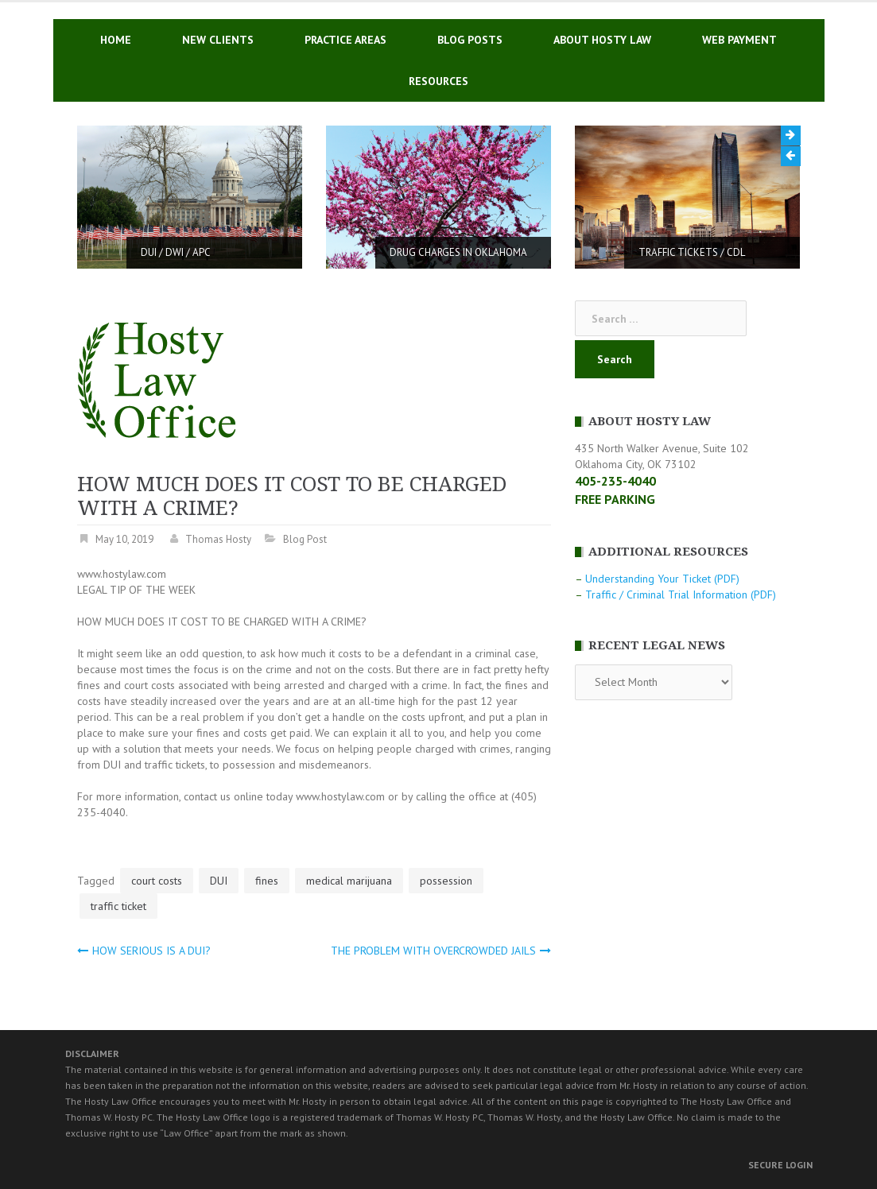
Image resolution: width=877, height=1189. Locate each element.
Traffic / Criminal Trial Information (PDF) (680, 594)
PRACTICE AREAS (345, 40)
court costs (156, 880)
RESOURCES (438, 81)
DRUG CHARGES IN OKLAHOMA (458, 252)
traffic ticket (118, 906)
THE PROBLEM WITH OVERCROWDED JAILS (433, 950)
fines (266, 880)
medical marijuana (349, 880)
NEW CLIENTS (218, 40)
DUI (218, 880)
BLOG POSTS (470, 40)
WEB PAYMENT (739, 40)
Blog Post (305, 539)
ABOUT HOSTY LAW (602, 40)
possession (446, 880)
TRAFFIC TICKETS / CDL (691, 252)
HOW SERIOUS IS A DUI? (151, 950)
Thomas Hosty (218, 539)
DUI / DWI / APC (176, 252)
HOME (115, 40)
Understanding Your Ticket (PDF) (662, 578)
